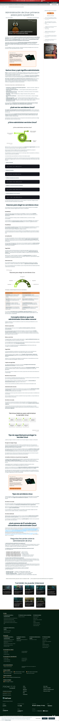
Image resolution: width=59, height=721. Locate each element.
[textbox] (22, 166)
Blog (48, 2)
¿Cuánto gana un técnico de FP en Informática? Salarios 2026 (29, 592)
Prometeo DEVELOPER (6, 654)
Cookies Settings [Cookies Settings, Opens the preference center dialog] (38, 718)
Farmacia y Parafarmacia (36, 624)
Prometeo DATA (6, 652)
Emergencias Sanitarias (36, 622)
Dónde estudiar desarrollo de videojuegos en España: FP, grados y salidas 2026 (41, 605)
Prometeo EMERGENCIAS (7, 659)
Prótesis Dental (35, 618)
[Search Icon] (50, 13)
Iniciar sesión (55, 2)
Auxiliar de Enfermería (36, 625)
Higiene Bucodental (36, 616)
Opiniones (25, 691)
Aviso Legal (45, 686)
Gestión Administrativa (7, 632)
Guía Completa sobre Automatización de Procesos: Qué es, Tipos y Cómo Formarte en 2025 (52, 592)
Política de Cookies (46, 691)
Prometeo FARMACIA (24, 659)
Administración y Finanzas (7, 630)
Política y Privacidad (46, 687)
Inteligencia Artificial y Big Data (8, 666)
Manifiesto (25, 689)
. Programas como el (21, 530)
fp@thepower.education (7, 695)
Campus (24, 687)
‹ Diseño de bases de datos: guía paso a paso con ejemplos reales (17, 578)
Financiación (25, 694)
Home (24, 686)
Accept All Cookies (51, 718)
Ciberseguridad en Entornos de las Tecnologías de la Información (29, 667)
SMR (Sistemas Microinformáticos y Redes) (9, 643)
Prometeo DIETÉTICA (24, 658)
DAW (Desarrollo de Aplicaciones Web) (9, 619)
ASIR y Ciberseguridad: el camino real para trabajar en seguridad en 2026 (7, 592)
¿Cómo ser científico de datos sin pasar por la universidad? (40, 592)
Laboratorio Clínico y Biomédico (37, 619)
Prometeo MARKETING (24, 651)
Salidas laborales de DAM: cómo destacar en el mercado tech (18, 592)
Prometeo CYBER (6, 651)
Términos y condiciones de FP (48, 689)
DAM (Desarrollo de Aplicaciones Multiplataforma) (10, 618)
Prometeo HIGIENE (6, 658)
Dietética (34, 621)
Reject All (44, 718)
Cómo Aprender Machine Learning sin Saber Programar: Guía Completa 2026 (18, 605)
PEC (44, 692)
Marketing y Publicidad (21, 616)
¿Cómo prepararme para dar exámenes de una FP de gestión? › (41, 578)
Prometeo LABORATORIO (7, 661)
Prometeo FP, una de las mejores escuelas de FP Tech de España (29, 604)
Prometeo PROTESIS (24, 652)
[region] (29, 718)
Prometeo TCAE (24, 660)
